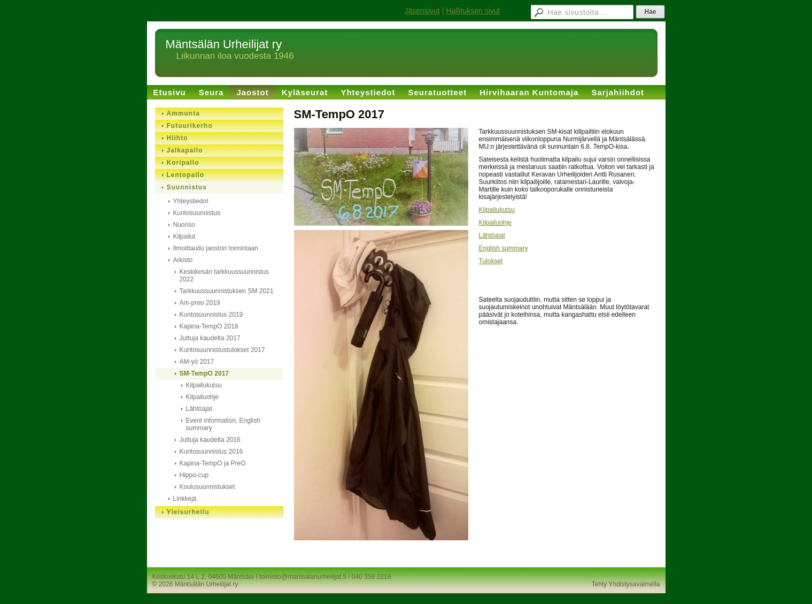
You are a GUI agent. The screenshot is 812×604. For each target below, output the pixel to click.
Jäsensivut (422, 10)
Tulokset (491, 261)
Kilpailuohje (495, 222)
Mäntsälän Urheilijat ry (224, 44)
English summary (503, 248)
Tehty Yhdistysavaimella (626, 584)
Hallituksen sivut (473, 10)
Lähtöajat (492, 235)
